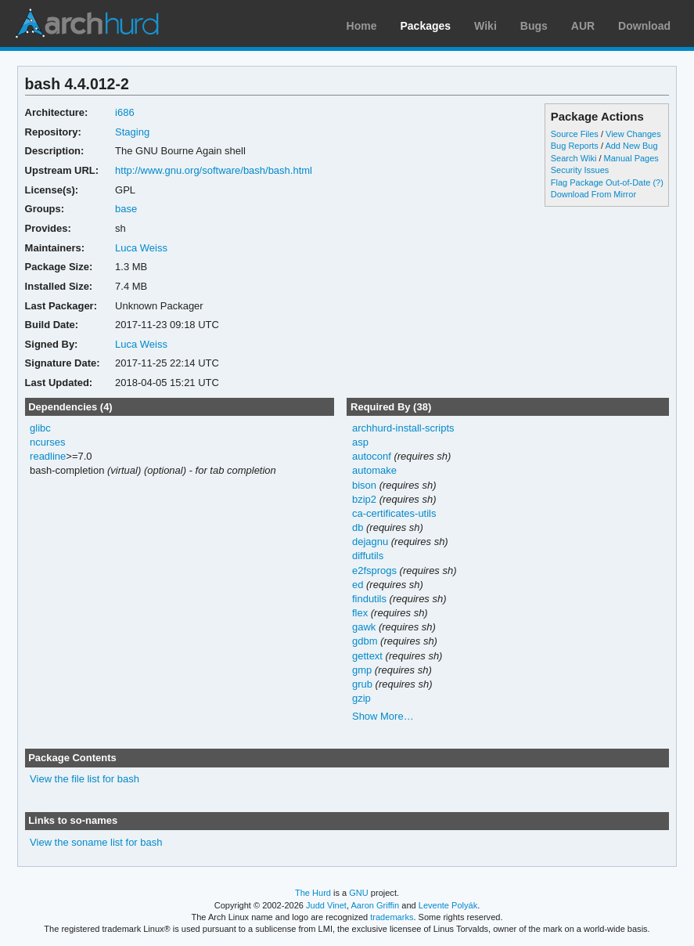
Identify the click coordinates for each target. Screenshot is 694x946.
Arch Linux (86, 23)
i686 (125, 112)
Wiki (485, 26)
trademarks (391, 917)
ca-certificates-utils (394, 513)
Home (362, 26)
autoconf (371, 456)
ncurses (47, 442)
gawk (364, 627)
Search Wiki (574, 158)
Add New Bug (631, 145)
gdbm (364, 641)
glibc (40, 428)
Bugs (534, 26)
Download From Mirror (593, 194)
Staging (132, 132)
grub (362, 684)
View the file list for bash (84, 779)
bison (364, 485)
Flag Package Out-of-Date (601, 182)
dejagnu (370, 541)
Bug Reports (575, 145)
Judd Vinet (326, 905)
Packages (426, 26)
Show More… (383, 716)
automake (374, 470)
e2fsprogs (374, 570)
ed (357, 584)
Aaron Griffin (375, 905)
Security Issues (580, 170)
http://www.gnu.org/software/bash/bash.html (213, 170)
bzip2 (364, 499)
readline (48, 456)
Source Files (575, 134)
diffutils (367, 555)
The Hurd (313, 892)
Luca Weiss (141, 248)
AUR (583, 26)
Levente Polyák (448, 905)
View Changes (633, 134)
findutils (369, 599)
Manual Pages (631, 158)
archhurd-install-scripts (403, 428)
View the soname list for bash (96, 842)
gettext (367, 656)
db (357, 527)
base (126, 209)
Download (644, 26)
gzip (361, 698)
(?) (658, 182)
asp (360, 442)
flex (360, 613)
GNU (359, 892)
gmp (362, 670)
